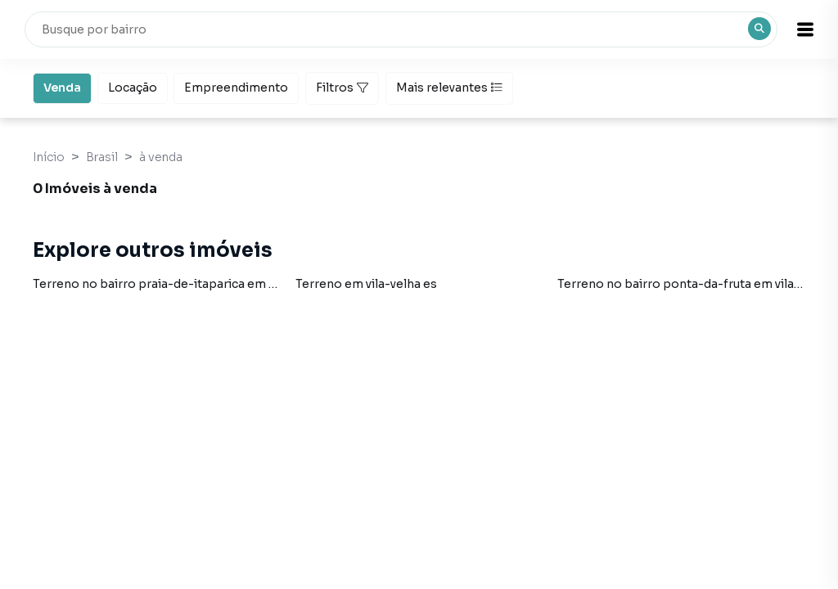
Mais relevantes (449, 87)
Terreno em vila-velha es (366, 284)
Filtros (342, 87)
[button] (797, 29)
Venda (62, 87)
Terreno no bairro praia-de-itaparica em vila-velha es (186, 284)
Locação (132, 87)
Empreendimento (236, 87)
